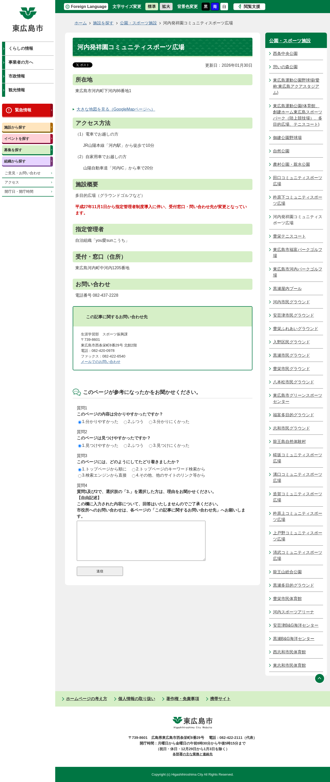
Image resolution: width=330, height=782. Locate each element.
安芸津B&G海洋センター (296, 625)
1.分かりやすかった (98, 421)
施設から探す (15, 127)
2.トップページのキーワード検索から (168, 469)
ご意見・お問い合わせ (23, 173)
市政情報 (16, 76)
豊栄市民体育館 (287, 598)
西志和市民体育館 (289, 652)
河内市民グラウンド (291, 302)
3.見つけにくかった (169, 445)
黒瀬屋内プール (287, 288)
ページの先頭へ (320, 678)
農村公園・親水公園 (291, 164)
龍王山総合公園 (287, 572)
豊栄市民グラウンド (291, 368)
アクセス (12, 182)
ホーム (80, 23)
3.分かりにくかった (169, 421)
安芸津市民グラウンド (293, 315)
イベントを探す (16, 139)
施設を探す (103, 23)
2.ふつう (134, 421)
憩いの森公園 (285, 67)
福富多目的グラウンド (293, 415)
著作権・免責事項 (182, 699)
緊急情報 (23, 110)
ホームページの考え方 (86, 699)
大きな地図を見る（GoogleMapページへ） (116, 109)
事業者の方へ (20, 62)
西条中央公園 (285, 53)
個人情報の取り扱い (136, 699)
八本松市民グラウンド (293, 382)
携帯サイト (220, 699)
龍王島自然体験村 (289, 441)
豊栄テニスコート (289, 236)
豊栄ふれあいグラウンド (295, 328)
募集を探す (13, 150)
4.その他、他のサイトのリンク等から (168, 475)
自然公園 (281, 151)
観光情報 (16, 90)
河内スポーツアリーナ (293, 612)
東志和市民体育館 (289, 665)
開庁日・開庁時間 (19, 192)
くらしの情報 (20, 48)
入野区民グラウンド (291, 342)
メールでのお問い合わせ (100, 362)
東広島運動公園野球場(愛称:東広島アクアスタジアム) (296, 86)
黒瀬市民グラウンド (291, 355)
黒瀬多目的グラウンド (293, 585)
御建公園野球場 (287, 138)
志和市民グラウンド (291, 428)
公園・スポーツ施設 (138, 23)
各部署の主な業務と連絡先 (193, 754)
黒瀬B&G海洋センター (294, 638)
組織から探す (15, 161)
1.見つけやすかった (98, 445)
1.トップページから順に (102, 469)
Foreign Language (89, 6)
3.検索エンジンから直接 (102, 475)
